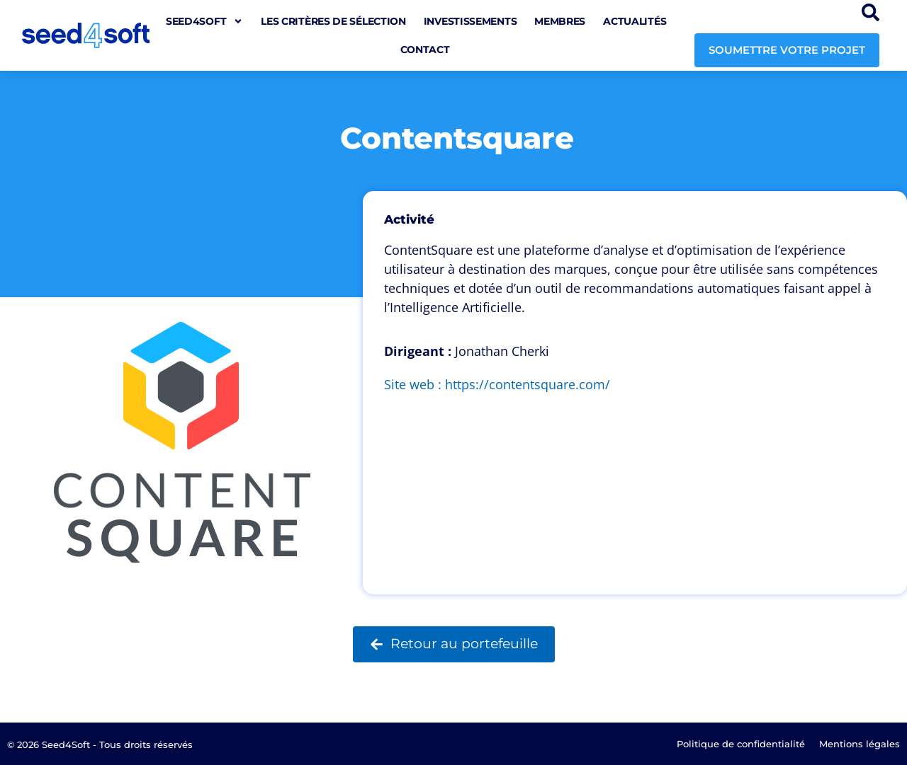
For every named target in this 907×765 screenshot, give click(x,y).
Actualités (634, 21)
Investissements (470, 21)
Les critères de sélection (333, 21)
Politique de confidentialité (741, 743)
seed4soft (204, 21)
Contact (425, 49)
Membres (559, 21)
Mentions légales (859, 743)
